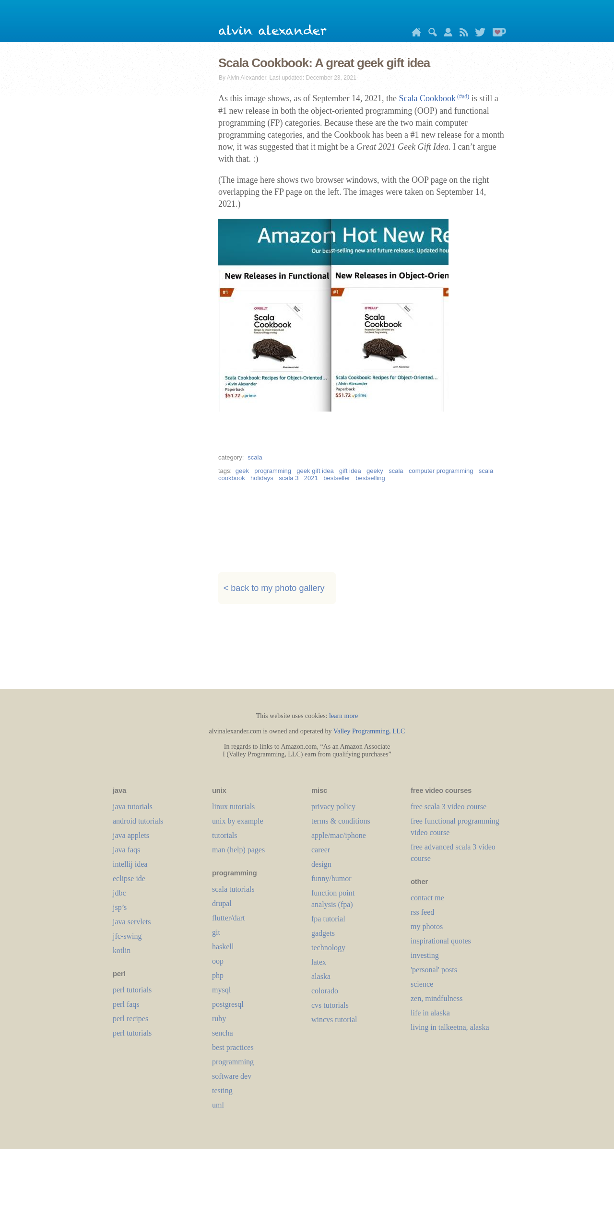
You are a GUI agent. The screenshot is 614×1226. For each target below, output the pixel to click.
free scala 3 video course (448, 806)
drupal (222, 903)
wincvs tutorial (334, 1019)
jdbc (119, 893)
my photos (427, 926)
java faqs (126, 850)
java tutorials (133, 806)
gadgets (323, 933)
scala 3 (288, 478)
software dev (231, 1076)
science (422, 984)
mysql (221, 990)
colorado (324, 991)
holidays (261, 478)
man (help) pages (238, 850)
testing (222, 1090)
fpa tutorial (328, 919)
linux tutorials (233, 806)
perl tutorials (132, 990)
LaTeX (318, 962)
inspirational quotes (441, 941)
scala (255, 457)
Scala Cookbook (434, 98)
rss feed (422, 912)
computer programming (441, 470)
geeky (374, 470)
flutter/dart (228, 918)
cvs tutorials (330, 1005)
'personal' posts (434, 970)
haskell (223, 947)
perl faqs (126, 1004)
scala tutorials (233, 889)
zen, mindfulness (436, 998)
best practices (233, 1047)
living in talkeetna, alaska (450, 1027)
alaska (321, 976)
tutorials (224, 835)
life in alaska (430, 1013)
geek (242, 470)
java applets (131, 835)
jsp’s (120, 907)
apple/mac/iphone (338, 835)
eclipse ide (129, 878)
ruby (219, 1018)
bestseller (336, 478)
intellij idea (130, 864)
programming (272, 470)
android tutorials (138, 821)
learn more (343, 715)
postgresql (228, 1004)
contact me (427, 898)
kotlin (121, 950)
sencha (222, 1033)
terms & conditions (340, 821)
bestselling (370, 478)
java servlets (132, 922)
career (320, 850)
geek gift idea (314, 470)
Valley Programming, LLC (369, 731)
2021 (311, 478)
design (321, 864)
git (216, 932)
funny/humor (331, 878)
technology (328, 947)
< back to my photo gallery (274, 588)
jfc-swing (127, 936)
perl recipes (130, 1018)
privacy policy (333, 806)
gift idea (350, 470)
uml (218, 1105)
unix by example (237, 821)
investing (425, 955)
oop (218, 961)
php (218, 975)
